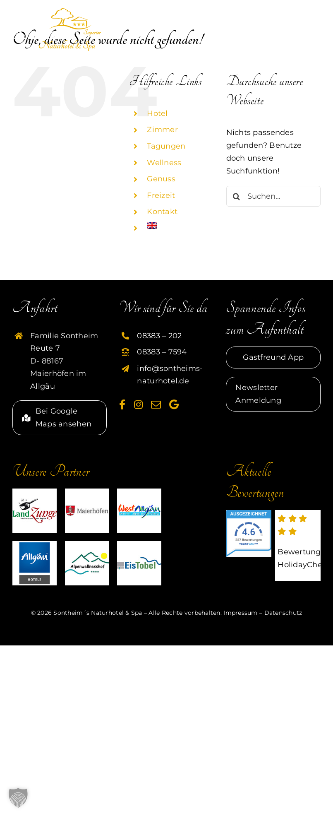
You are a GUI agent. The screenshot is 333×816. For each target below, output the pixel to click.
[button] (18, 798)
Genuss (161, 178)
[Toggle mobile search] (293, 15)
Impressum (240, 612)
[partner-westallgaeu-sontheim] (139, 492)
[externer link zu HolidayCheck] (298, 545)
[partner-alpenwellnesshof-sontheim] (87, 544)
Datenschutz (283, 612)
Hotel (157, 113)
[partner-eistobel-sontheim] (139, 544)
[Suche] (236, 196)
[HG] (34, 544)
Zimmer (162, 129)
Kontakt (162, 211)
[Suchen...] (273, 196)
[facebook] (122, 404)
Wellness (164, 162)
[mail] (156, 404)
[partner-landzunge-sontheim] (34, 492)
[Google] (174, 404)
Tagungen (166, 146)
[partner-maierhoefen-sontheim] (87, 492)
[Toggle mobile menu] (314, 15)
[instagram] (138, 404)
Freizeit (161, 195)
